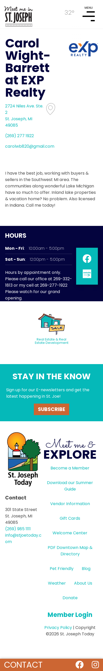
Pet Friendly (62, 569)
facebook (87, 258)
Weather (57, 583)
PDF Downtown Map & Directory (70, 551)
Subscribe (51, 409)
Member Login (70, 614)
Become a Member (69, 468)
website (87, 273)
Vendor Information (70, 504)
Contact (23, 664)
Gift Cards (70, 518)
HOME (18, 14)
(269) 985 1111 (18, 529)
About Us (83, 583)
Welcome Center (70, 533)
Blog (86, 569)
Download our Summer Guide (70, 486)
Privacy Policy (58, 627)
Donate (70, 598)
